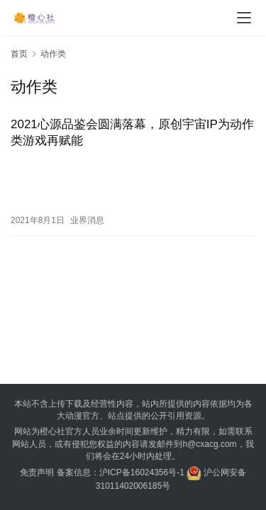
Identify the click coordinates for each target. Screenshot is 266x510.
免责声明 (37, 472)
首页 (19, 54)
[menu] (244, 17)
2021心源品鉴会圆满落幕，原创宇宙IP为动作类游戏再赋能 (132, 132)
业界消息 (87, 220)
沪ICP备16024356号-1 (141, 472)
